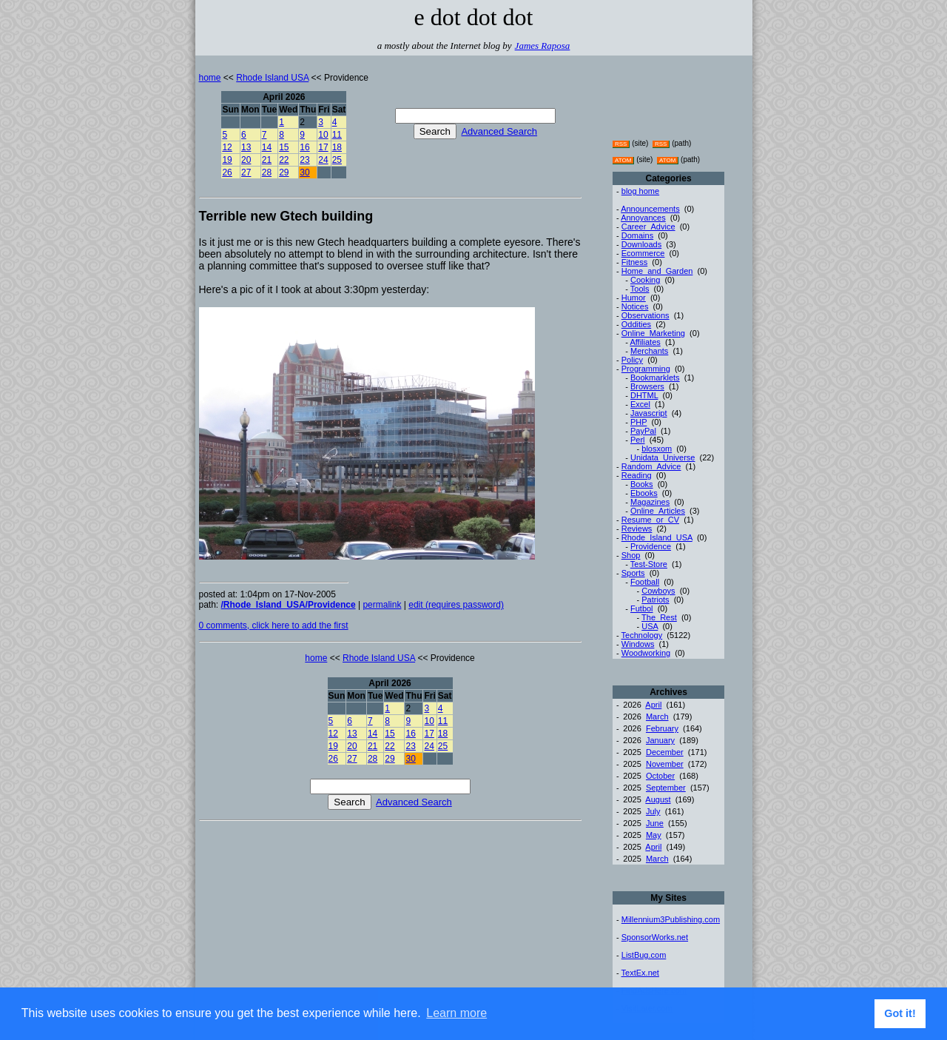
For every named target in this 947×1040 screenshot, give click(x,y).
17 (323, 147)
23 (304, 160)
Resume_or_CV (650, 519)
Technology (642, 635)
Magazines (650, 501)
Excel (640, 404)
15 (284, 147)
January (660, 740)
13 (246, 147)
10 (323, 135)
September (666, 787)
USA (649, 626)
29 (284, 172)
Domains (637, 235)
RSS (621, 144)
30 (304, 172)
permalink (382, 605)
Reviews (637, 528)
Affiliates (645, 342)
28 (267, 172)
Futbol (641, 608)
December (665, 752)
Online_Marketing (653, 333)
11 (337, 135)
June (655, 823)
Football (644, 581)
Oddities (636, 324)
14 (267, 147)
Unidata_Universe (662, 457)
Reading (636, 475)
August (657, 799)
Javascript (648, 413)
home (210, 78)
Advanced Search (499, 131)
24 (323, 160)
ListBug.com (644, 954)
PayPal (643, 430)
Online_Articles (657, 510)
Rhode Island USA (272, 78)
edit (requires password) (456, 605)
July (653, 811)
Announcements (650, 208)
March (657, 716)
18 (337, 147)
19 (227, 160)
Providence (650, 546)
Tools (640, 288)
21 (267, 160)
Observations (645, 315)
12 (227, 147)
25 (337, 160)
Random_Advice (651, 466)
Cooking (645, 279)
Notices (635, 306)
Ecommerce (643, 253)
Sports (633, 572)
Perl (637, 439)
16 (304, 147)
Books (641, 484)
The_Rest (659, 617)
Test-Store (648, 564)
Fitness (634, 262)
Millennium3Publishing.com (670, 919)
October (660, 775)
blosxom (656, 448)
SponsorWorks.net (654, 937)
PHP (638, 421)
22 (284, 160)
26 (227, 172)
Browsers (647, 386)
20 (246, 160)
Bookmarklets (655, 377)
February (662, 728)
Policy (632, 359)
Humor (633, 297)
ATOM (623, 160)
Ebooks (644, 493)
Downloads (641, 244)
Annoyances (643, 217)
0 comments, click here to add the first (273, 625)
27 (246, 172)
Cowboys (658, 590)
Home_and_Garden (657, 270)
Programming (645, 368)
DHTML (644, 395)
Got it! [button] (899, 1013)
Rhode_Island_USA (656, 537)
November (665, 763)
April (653, 704)
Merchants (649, 350)
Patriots (655, 599)
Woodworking (645, 652)
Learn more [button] (456, 1013)
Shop (631, 555)
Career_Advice (648, 226)
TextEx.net (640, 972)
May (653, 835)
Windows (638, 644)
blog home (640, 191)
